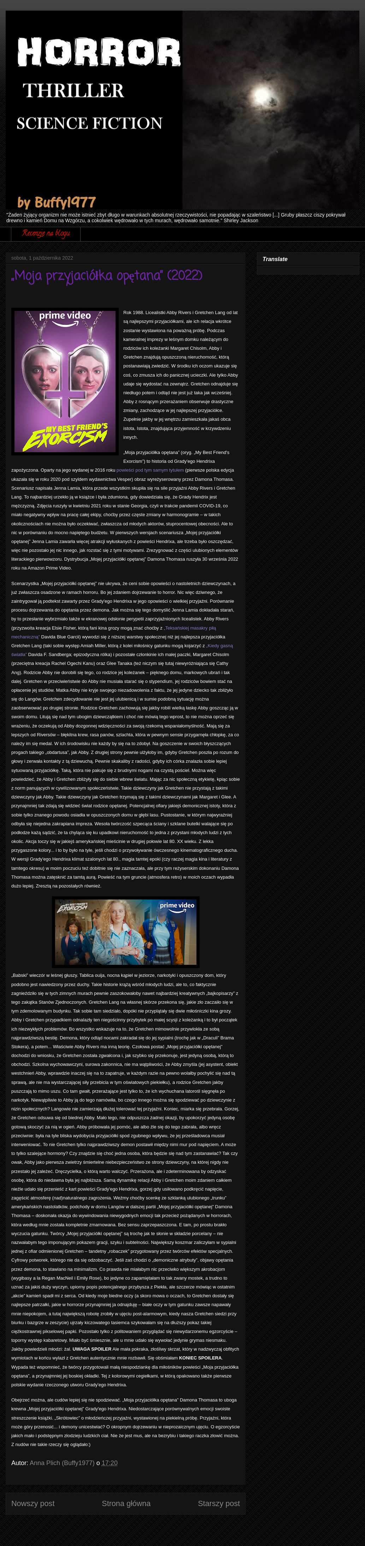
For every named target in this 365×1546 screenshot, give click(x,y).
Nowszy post (32, 1503)
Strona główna (126, 1503)
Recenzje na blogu (46, 234)
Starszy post (219, 1503)
